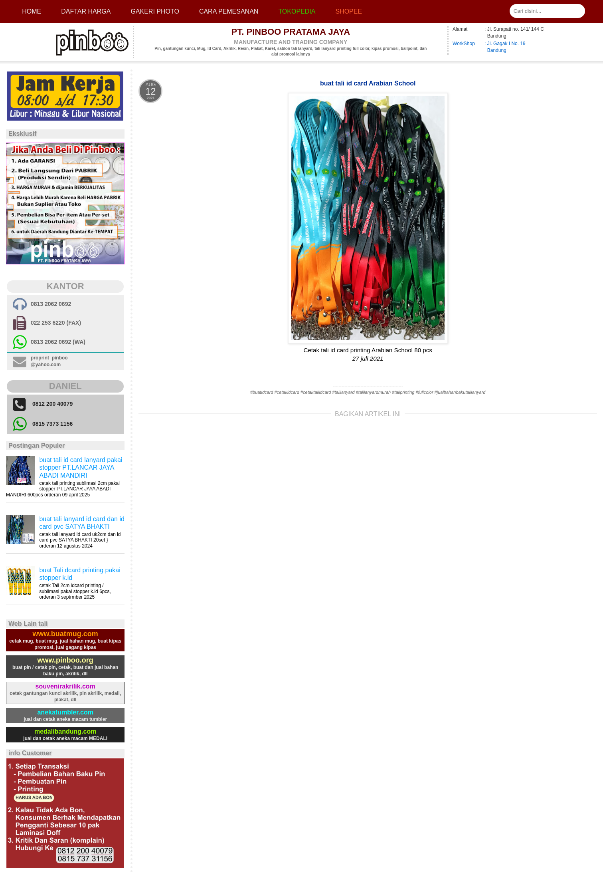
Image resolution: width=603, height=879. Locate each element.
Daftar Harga (86, 11)
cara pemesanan (228, 11)
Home (31, 11)
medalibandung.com (65, 731)
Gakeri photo (154, 11)
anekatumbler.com (65, 712)
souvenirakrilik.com (65, 686)
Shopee (348, 11)
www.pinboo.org (65, 660)
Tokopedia (296, 11)
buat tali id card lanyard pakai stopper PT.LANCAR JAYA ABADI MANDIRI (80, 467)
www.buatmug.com (65, 634)
